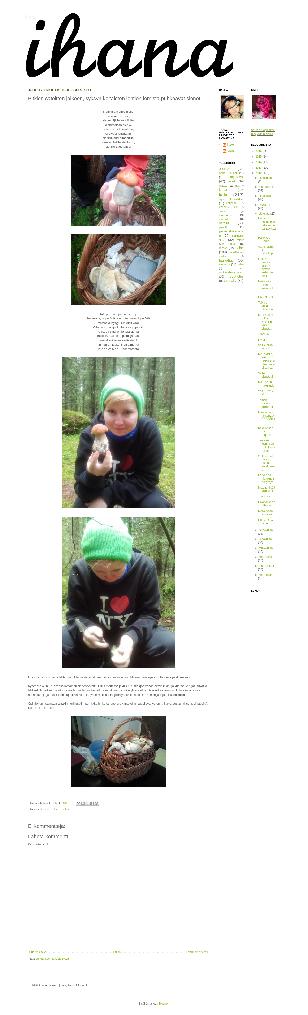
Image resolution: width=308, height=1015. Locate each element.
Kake (230, 144)
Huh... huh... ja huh (265, 521)
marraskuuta (267, 187)
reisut (46, 809)
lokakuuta (265, 196)
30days (224, 169)
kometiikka (237, 199)
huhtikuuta (265, 557)
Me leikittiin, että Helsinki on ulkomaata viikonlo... (267, 361)
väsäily (231, 281)
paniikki (224, 227)
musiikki (224, 219)
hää (237, 185)
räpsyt (223, 248)
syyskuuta (265, 204)
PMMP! (262, 339)
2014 (259, 162)
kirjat (221, 199)
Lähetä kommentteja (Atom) (53, 958)
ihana (31, 17)
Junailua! (263, 334)
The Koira (264, 496)
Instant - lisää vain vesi (266, 489)
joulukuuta (265, 178)
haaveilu (232, 181)
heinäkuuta (266, 530)
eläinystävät (235, 177)
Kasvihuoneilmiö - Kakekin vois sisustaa (266, 321)
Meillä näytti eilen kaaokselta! (266, 286)
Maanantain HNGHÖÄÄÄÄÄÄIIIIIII (266, 417)
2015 (259, 156)
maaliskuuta (266, 566)
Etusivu (118, 952)
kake (224, 194)
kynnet (223, 207)
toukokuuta (266, 548)
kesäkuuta (265, 539)
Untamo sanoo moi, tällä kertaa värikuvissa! (267, 225)
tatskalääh (227, 260)
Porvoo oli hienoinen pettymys (266, 478)
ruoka (231, 243)
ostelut (224, 223)
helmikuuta (266, 574)
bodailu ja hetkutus (231, 173)
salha (54, 809)
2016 (259, 151)
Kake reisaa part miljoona (265, 431)
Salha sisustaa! (265, 375)
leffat (237, 207)
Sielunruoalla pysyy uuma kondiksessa (267, 463)
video (241, 264)
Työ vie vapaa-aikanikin (265, 306)
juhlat (223, 190)
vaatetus (224, 264)
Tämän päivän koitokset (265, 403)
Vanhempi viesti (198, 952)
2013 (259, 167)
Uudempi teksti (38, 952)
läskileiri (223, 211)
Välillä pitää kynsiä (265, 347)
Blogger (164, 1003)
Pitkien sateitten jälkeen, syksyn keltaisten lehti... (266, 267)
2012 (259, 173)
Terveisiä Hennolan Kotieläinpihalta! (266, 445)
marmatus (225, 215)
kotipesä (231, 203)
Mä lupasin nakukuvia (266, 383)
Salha (231, 150)
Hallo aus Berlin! (264, 239)
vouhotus (63, 809)
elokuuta (264, 213)
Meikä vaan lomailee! (265, 512)
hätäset (223, 185)
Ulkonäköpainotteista (266, 503)
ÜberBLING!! (266, 297)
